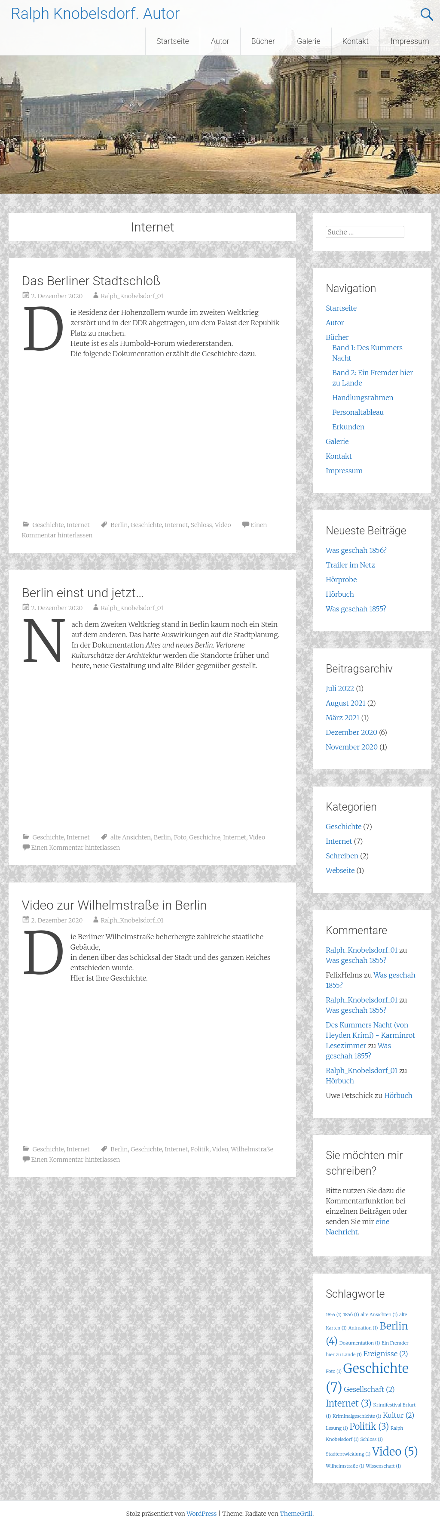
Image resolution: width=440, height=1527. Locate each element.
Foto (180, 837)
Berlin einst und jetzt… (82, 592)
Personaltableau (358, 412)
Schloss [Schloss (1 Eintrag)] (372, 1439)
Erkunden (348, 427)
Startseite (172, 41)
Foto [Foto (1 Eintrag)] (334, 1371)
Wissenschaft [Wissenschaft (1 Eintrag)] (383, 1466)
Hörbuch (340, 594)
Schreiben (342, 855)
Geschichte (48, 525)
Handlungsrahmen (363, 397)
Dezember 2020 (351, 732)
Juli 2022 (340, 688)
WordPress (201, 1514)
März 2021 (342, 717)
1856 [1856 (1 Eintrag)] (351, 1314)
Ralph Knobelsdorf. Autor (95, 14)
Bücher (263, 41)
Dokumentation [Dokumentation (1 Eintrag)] (359, 1343)
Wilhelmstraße (252, 1149)
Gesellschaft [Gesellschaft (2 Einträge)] (369, 1389)
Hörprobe (341, 579)
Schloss (201, 525)
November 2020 (352, 747)
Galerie (309, 41)
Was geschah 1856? (356, 550)
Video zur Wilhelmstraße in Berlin (114, 905)
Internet (78, 525)
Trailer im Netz (350, 565)
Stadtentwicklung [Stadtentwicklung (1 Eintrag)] (348, 1454)
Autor (220, 41)
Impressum (410, 41)
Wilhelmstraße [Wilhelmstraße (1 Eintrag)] (345, 1466)
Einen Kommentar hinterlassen (75, 847)
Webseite (340, 870)
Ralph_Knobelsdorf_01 (132, 296)
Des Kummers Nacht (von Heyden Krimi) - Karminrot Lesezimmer (370, 1035)
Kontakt (355, 41)
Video (223, 525)
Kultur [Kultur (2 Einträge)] (398, 1415)
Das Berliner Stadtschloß (90, 280)
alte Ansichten (130, 837)
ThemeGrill (296, 1514)
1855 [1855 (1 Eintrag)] (333, 1314)
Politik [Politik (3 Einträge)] (369, 1426)
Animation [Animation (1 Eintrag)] (363, 1328)
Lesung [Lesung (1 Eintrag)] (337, 1428)
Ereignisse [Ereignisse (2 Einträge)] (386, 1353)
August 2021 (345, 703)
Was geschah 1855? (356, 609)
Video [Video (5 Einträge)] (395, 1452)
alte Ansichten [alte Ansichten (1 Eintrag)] (379, 1314)
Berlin (119, 525)
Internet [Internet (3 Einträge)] (348, 1403)
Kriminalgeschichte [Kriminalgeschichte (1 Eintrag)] (357, 1416)
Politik (200, 1149)
